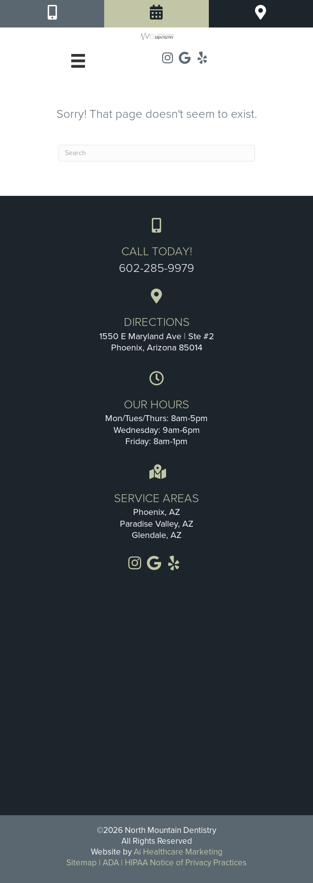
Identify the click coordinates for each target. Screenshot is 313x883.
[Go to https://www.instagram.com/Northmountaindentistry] (168, 58)
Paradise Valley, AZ (157, 523)
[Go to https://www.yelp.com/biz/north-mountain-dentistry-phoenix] (202, 58)
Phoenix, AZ (156, 512)
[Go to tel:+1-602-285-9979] (156, 245)
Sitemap (81, 862)
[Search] (156, 153)
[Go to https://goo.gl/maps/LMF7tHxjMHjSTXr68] (185, 58)
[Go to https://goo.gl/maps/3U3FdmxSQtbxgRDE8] (156, 322)
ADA (111, 862)
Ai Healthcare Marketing (178, 852)
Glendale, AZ (157, 535)
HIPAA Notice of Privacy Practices (186, 862)
